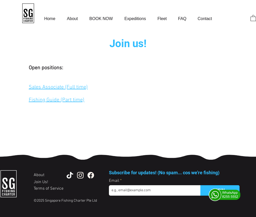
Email (114, 181)
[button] (253, 18)
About (39, 175)
